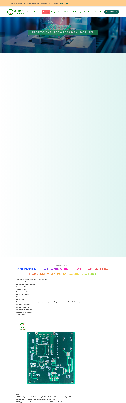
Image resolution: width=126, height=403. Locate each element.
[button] (2, 34)
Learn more (64, 3)
